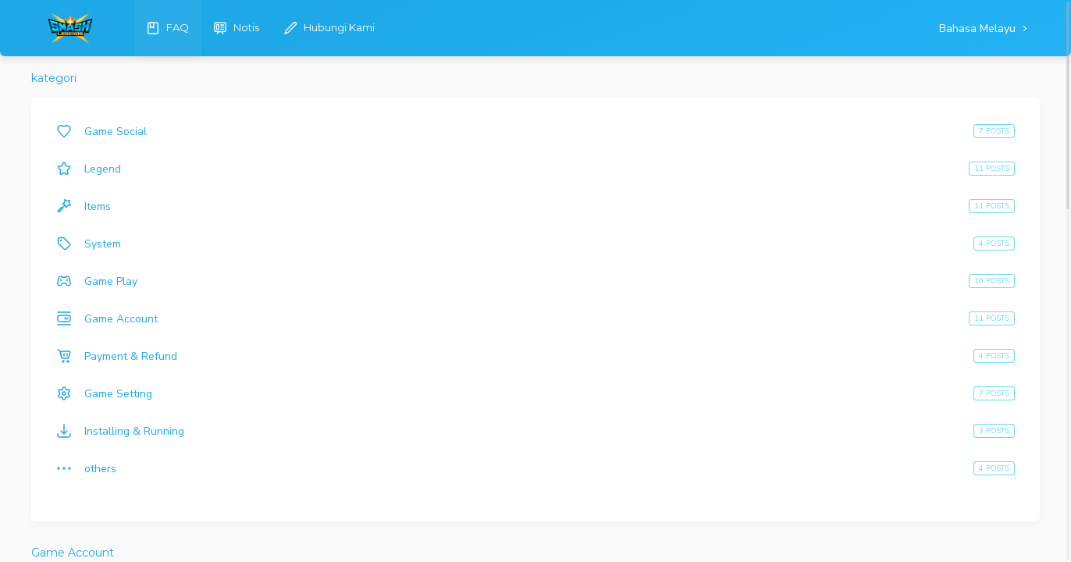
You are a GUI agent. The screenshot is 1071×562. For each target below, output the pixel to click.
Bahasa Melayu (979, 28)
